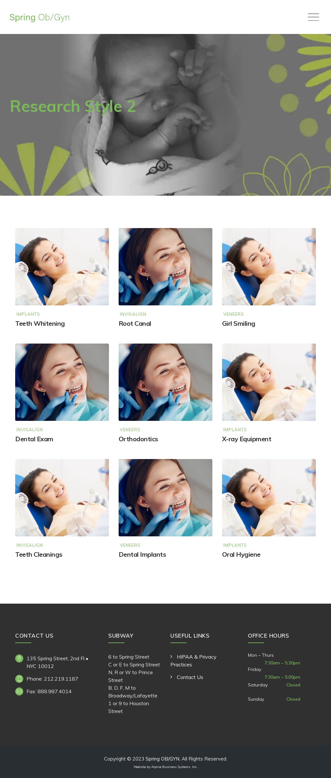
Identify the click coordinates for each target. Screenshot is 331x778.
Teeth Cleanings (38, 554)
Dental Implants (142, 554)
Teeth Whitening (40, 323)
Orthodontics (138, 439)
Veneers (233, 314)
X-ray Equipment (247, 439)
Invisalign (133, 314)
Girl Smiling (238, 323)
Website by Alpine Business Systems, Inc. (165, 767)
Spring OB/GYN (162, 759)
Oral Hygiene (241, 554)
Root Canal (135, 323)
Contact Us (190, 677)
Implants (28, 314)
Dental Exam (34, 439)
